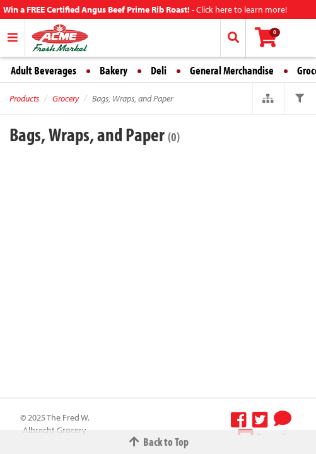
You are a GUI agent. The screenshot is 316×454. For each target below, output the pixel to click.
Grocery (65, 98)
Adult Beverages (43, 70)
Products (24, 98)
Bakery (113, 70)
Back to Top (158, 441)
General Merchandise (232, 70)
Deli (159, 70)
